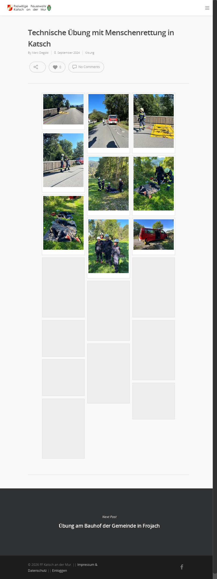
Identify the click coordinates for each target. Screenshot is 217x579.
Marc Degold (40, 53)
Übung (89, 53)
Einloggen (59, 570)
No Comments (86, 66)
